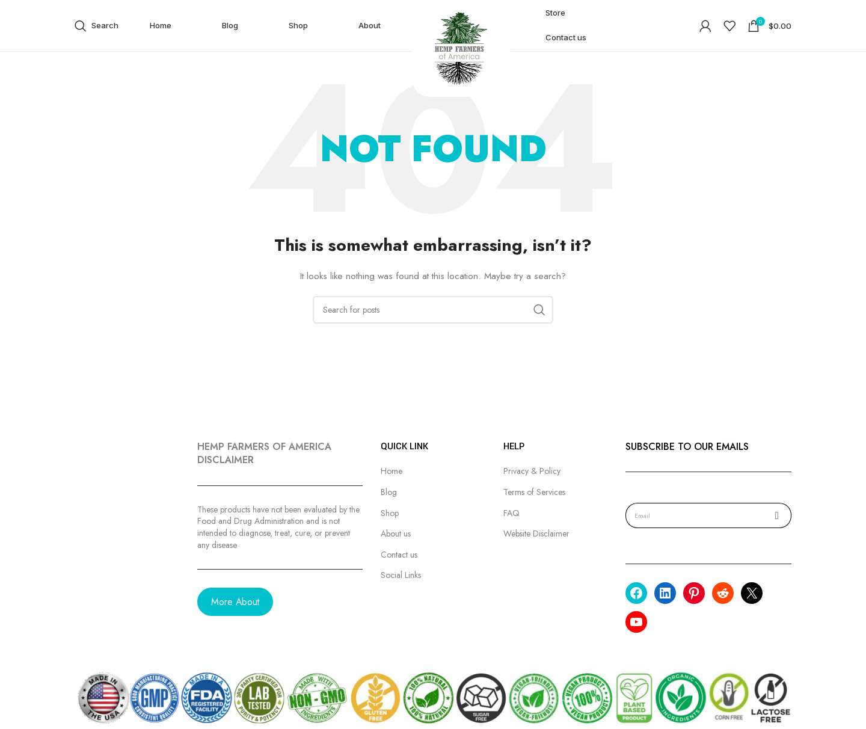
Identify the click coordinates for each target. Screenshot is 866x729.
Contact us (399, 555)
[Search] (96, 26)
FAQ (511, 513)
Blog (389, 492)
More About (235, 602)
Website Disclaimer (536, 534)
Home (391, 471)
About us (396, 534)
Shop (390, 513)
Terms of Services (534, 492)
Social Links (401, 575)
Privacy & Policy (531, 471)
